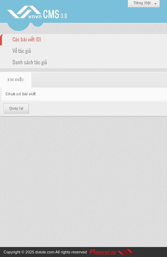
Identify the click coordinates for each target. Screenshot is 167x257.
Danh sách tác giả (29, 62)
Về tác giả (21, 50)
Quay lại (16, 108)
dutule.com (45, 252)
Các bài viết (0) (26, 39)
